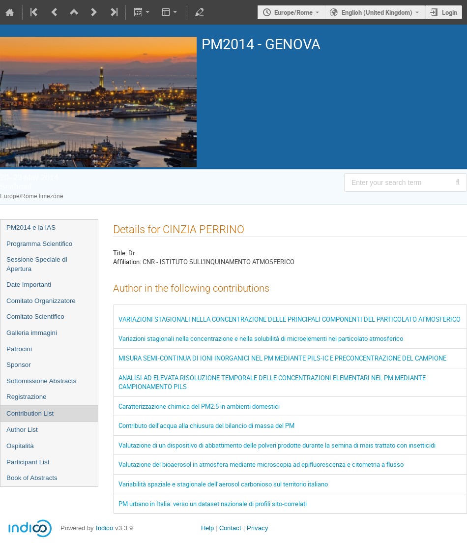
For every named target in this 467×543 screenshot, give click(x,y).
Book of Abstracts (32, 478)
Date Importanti (28, 284)
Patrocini (19, 349)
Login (449, 12)
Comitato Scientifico (35, 316)
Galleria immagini (31, 332)
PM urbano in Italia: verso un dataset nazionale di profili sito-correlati (212, 503)
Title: (120, 252)
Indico (104, 528)
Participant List (27, 462)
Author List (22, 429)
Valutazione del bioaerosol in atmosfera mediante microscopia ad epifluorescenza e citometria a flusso (261, 464)
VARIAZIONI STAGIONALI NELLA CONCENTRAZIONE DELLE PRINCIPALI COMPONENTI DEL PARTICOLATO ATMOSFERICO (289, 319)
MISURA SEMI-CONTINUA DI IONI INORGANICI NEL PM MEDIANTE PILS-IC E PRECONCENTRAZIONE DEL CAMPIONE (282, 358)
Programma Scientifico (39, 243)
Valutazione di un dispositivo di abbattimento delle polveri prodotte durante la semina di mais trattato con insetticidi (277, 445)
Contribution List (30, 413)
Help (207, 528)
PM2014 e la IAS (31, 227)
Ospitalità (20, 446)
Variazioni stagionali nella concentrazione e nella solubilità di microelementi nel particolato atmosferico (260, 338)
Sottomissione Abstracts (41, 381)
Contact (230, 528)
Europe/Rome (293, 12)
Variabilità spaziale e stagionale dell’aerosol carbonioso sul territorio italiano (223, 484)
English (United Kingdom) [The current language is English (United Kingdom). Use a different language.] (377, 12)
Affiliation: (127, 261)
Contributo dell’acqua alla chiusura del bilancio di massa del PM (206, 425)
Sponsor (18, 364)
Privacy (257, 528)
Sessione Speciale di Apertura (36, 264)
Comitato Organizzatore (41, 300)
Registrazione (26, 396)
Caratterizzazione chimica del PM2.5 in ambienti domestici (199, 406)
